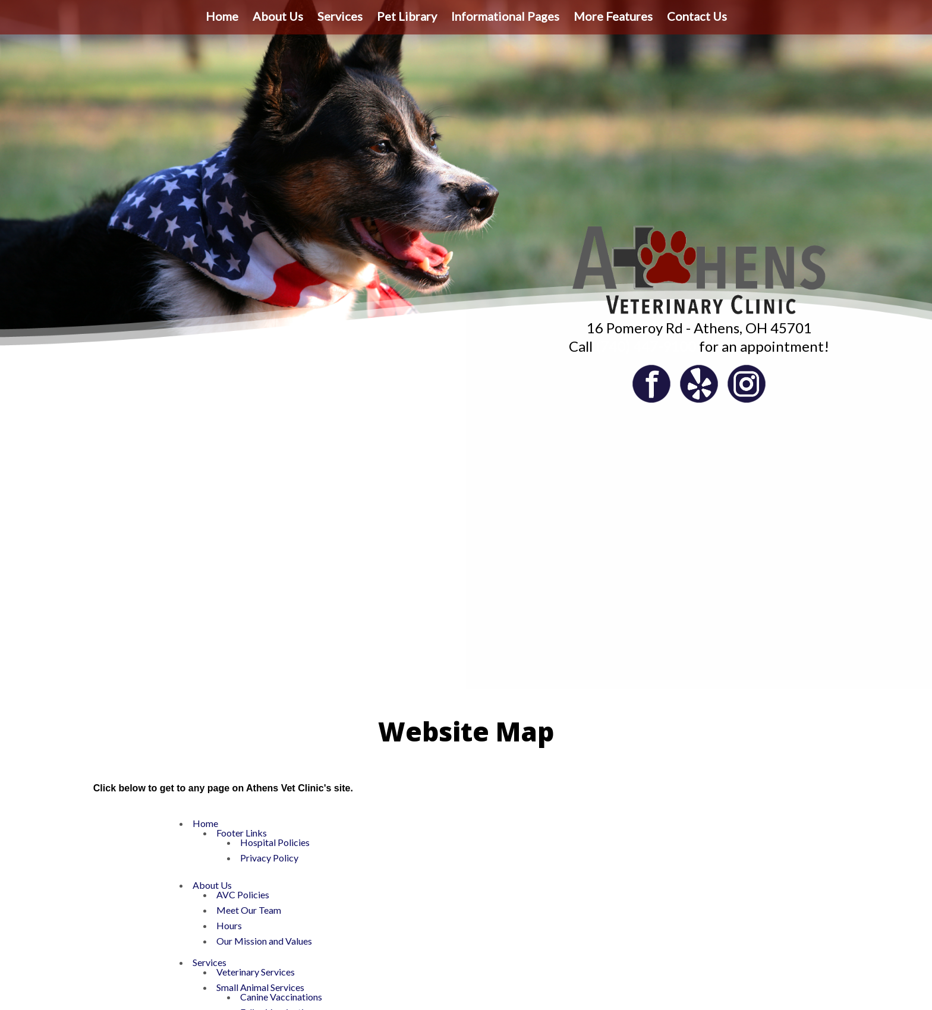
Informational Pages (505, 16)
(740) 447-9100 (646, 346)
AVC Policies (242, 894)
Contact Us (697, 16)
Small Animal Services (260, 987)
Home (222, 16)
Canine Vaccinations (281, 996)
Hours (229, 925)
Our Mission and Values (264, 940)
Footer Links (241, 832)
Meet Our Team (248, 910)
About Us (278, 16)
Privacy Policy (269, 857)
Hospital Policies (275, 842)
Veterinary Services (255, 971)
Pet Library (407, 16)
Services (340, 16)
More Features (613, 16)
